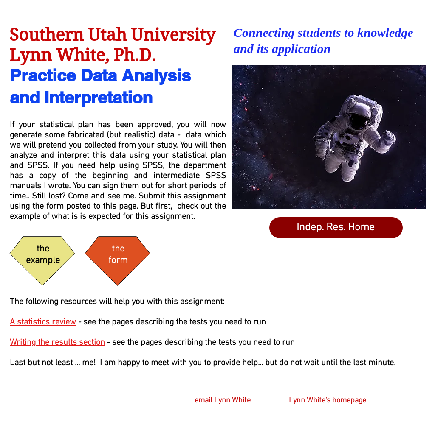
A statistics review (43, 322)
